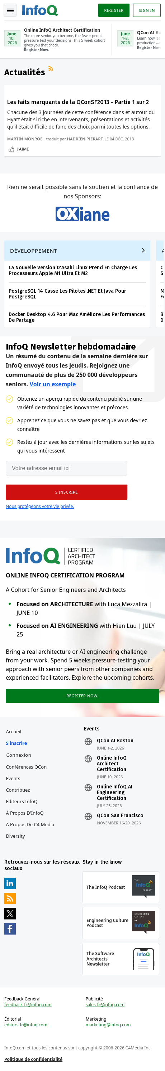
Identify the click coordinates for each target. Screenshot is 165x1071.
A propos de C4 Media (30, 824)
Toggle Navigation (10, 10)
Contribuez (18, 790)
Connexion (18, 755)
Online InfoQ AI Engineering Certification (114, 792)
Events (13, 778)
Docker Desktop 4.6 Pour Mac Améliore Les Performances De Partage (77, 317)
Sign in (147, 10)
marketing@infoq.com (108, 1025)
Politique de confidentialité (33, 1059)
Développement (33, 250)
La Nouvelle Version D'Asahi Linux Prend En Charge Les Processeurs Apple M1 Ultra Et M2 (73, 270)
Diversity (15, 836)
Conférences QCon (26, 767)
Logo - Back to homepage (40, 9)
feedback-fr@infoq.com (28, 1005)
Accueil (13, 731)
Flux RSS (52, 69)
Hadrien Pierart (85, 138)
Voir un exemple (53, 384)
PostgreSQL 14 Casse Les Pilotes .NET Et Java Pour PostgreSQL (67, 294)
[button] (66, 492)
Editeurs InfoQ (22, 801)
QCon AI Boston (115, 741)
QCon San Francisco (120, 816)
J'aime (23, 149)
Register (113, 10)
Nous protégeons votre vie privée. (40, 506)
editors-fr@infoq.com (25, 1025)
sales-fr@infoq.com (105, 1005)
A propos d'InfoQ (24, 813)
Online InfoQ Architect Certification (112, 764)
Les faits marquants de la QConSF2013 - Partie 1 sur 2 (78, 102)
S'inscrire (16, 743)
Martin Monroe (25, 138)
